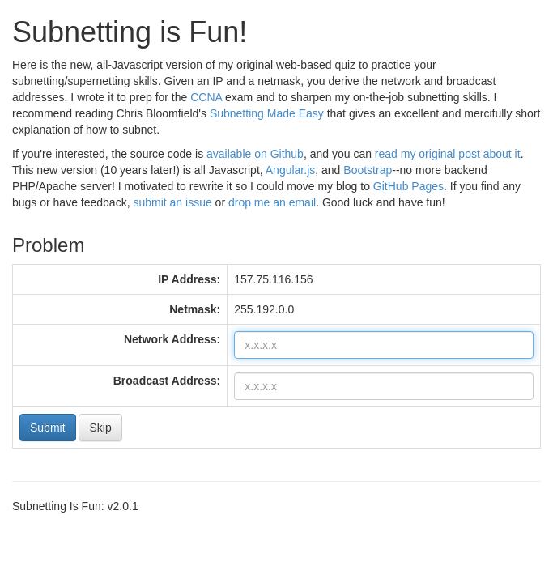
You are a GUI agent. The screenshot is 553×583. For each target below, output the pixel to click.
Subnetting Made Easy (267, 113)
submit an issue (172, 202)
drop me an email (272, 202)
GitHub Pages (408, 186)
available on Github (255, 153)
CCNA (206, 97)
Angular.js (290, 170)
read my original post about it (448, 153)
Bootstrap (367, 170)
